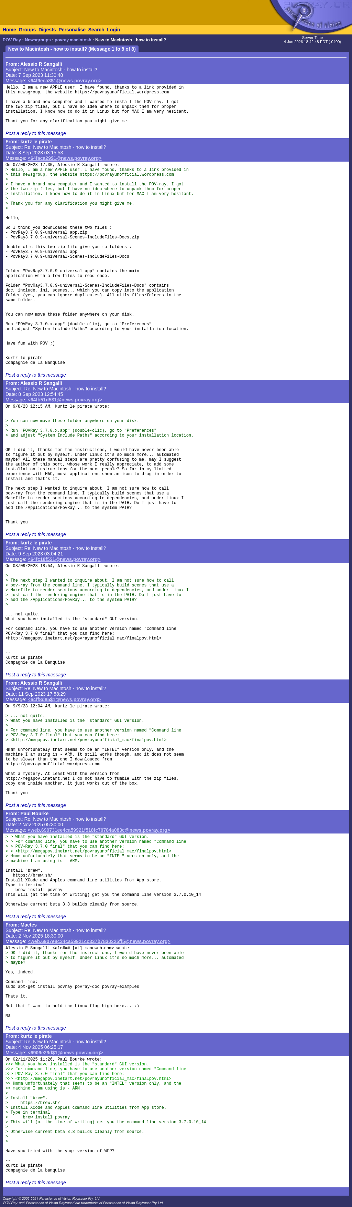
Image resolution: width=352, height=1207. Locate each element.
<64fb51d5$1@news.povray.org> (65, 399)
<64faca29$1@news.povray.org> (65, 158)
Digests (47, 29)
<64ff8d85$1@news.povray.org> (64, 699)
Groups (27, 29)
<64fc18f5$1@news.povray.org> (64, 559)
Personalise (72, 29)
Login (113, 29)
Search (96, 29)
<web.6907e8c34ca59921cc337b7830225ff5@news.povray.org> (99, 941)
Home (9, 29)
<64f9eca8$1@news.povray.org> (65, 80)
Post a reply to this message (36, 133)
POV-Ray (12, 40)
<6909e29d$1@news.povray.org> (65, 1052)
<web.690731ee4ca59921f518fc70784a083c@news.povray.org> (99, 830)
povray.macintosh (73, 40)
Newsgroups (38, 40)
